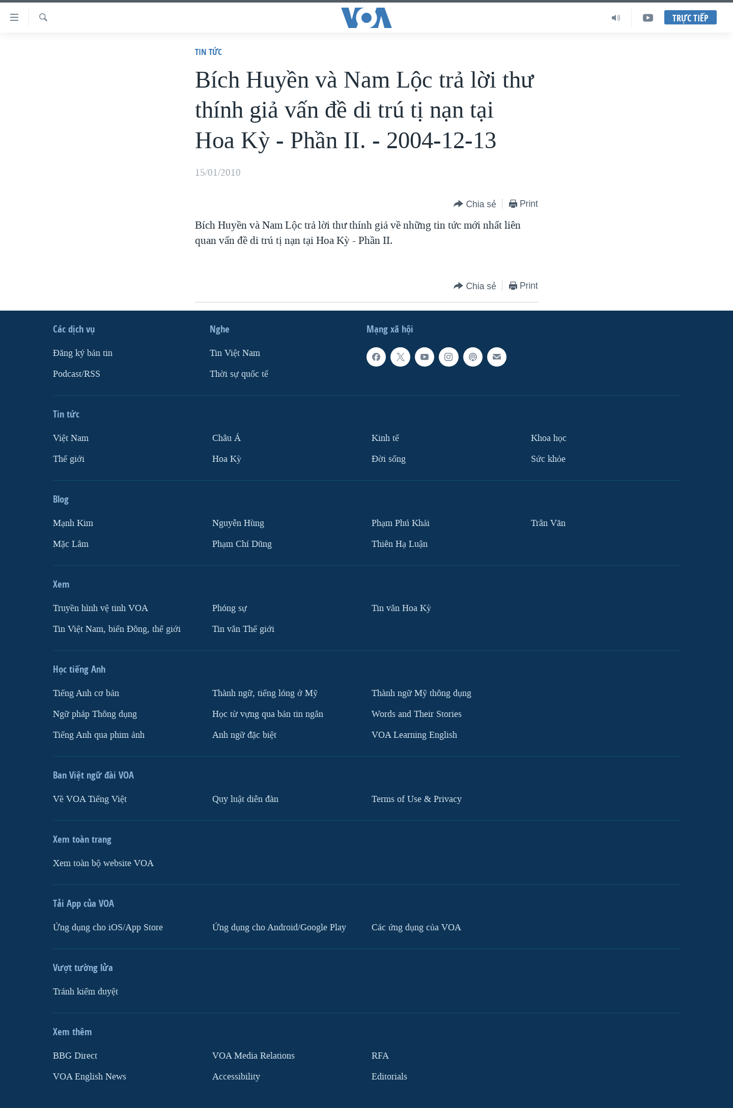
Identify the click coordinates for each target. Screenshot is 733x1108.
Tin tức (208, 52)
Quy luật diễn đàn (245, 799)
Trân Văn (548, 523)
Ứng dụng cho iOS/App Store (108, 927)
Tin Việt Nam (235, 353)
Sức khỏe (548, 459)
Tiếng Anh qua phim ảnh (99, 735)
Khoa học (549, 438)
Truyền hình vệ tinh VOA (100, 608)
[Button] (475, 204)
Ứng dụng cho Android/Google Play (279, 927)
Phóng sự (229, 608)
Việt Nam (71, 438)
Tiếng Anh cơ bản (86, 693)
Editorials (389, 1077)
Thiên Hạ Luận (400, 544)
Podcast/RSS (76, 374)
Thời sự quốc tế (239, 374)
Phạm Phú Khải (401, 523)
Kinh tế (385, 438)
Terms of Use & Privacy (417, 799)
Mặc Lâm (71, 544)
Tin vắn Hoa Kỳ (401, 608)
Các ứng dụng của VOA (416, 927)
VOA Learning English (414, 735)
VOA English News (89, 1077)
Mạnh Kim (73, 523)
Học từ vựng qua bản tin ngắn (267, 714)
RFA (380, 1056)
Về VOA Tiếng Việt (90, 799)
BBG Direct (75, 1056)
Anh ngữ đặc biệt (244, 735)
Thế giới (68, 459)
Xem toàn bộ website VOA (103, 863)
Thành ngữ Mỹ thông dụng (421, 693)
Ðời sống (389, 459)
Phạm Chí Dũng (242, 544)
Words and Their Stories (417, 714)
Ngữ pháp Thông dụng (95, 714)
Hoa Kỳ (226, 459)
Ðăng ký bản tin (82, 353)
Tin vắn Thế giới (243, 629)
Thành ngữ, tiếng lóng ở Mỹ (265, 693)
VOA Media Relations (253, 1056)
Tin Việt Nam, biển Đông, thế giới (117, 629)
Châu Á (226, 438)
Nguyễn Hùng (238, 523)
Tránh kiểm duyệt (85, 992)
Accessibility (236, 1077)
